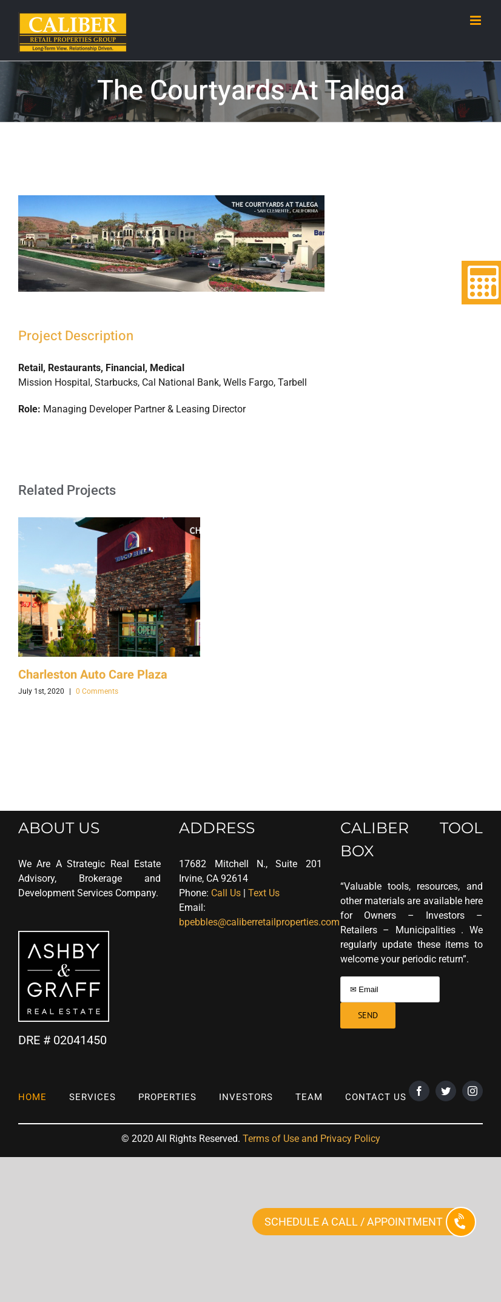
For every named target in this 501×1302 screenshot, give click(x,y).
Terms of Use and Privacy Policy (311, 1138)
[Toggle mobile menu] (476, 20)
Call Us (226, 893)
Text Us (264, 893)
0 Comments (97, 691)
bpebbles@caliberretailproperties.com (259, 922)
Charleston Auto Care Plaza (92, 674)
